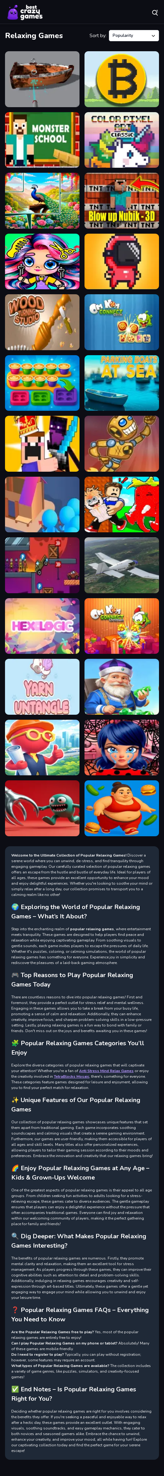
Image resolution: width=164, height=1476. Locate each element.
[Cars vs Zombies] (42, 565)
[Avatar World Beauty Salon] (42, 262)
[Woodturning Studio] (42, 322)
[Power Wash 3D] (42, 79)
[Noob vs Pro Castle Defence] (42, 444)
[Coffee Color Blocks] (42, 383)
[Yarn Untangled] (42, 687)
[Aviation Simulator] (122, 565)
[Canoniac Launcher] (122, 444)
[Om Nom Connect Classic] (122, 322)
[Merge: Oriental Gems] (122, 687)
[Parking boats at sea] (122, 383)
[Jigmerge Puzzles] (42, 201)
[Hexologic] (42, 626)
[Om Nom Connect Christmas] (122, 626)
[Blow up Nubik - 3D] (122, 201)
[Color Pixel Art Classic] (122, 140)
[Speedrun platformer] (122, 262)
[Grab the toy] (42, 808)
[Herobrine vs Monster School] (42, 140)
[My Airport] (42, 748)
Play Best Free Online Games (25, 12)
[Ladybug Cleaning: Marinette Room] (122, 748)
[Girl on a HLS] (122, 808)
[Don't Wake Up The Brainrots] (122, 505)
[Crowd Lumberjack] (42, 505)
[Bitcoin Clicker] (122, 79)
